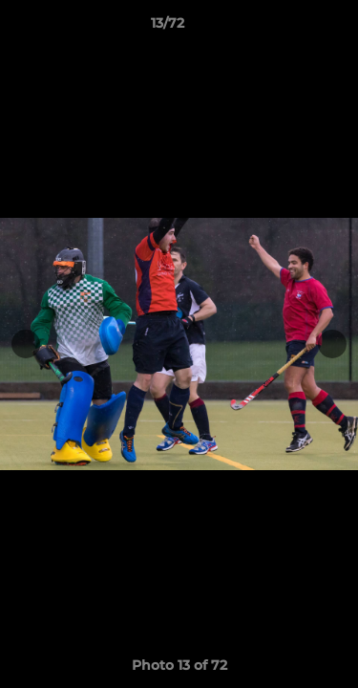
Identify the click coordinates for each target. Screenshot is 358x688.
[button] (289, 27)
